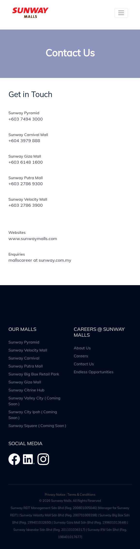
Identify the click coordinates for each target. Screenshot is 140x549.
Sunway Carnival (23, 358)
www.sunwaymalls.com (32, 238)
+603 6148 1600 (25, 162)
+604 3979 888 (24, 140)
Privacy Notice (55, 494)
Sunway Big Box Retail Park (33, 374)
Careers (81, 355)
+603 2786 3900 (25, 205)
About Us (82, 347)
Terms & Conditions (81, 494)
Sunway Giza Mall (24, 382)
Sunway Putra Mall (25, 366)
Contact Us (84, 363)
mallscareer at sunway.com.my (39, 260)
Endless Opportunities (93, 371)
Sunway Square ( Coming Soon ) (37, 425)
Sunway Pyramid (23, 342)
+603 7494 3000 (25, 119)
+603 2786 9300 (25, 183)
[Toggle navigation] (121, 13)
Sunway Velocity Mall (27, 350)
